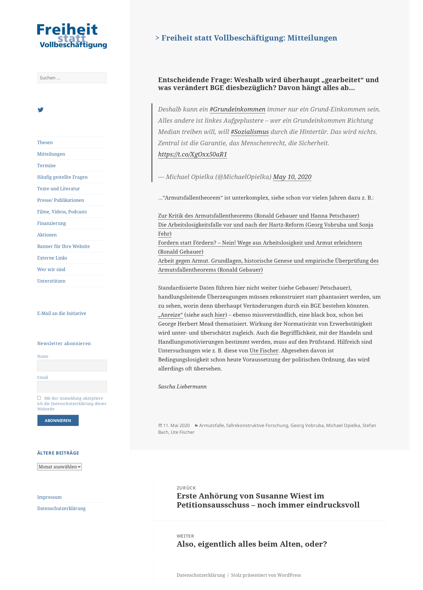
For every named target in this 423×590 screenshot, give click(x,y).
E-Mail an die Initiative (61, 313)
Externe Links (52, 258)
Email (42, 377)
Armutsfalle (211, 425)
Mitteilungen (51, 154)
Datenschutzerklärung (61, 508)
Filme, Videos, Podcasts (62, 212)
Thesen (45, 142)
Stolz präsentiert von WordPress (266, 575)
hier (220, 314)
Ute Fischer (264, 350)
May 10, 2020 (292, 176)
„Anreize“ (170, 314)
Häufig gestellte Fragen (62, 177)
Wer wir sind (51, 269)
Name (42, 356)
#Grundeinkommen (237, 109)
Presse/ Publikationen (60, 200)
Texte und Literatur (58, 189)
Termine (46, 165)
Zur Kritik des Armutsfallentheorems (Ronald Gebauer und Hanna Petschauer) (258, 215)
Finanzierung (51, 223)
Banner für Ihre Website (63, 246)
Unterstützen (51, 281)
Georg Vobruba (307, 425)
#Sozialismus (250, 131)
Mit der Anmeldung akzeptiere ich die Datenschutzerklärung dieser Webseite (72, 403)
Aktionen (47, 235)
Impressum (49, 497)
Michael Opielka (343, 425)
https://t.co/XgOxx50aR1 (192, 154)
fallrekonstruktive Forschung (257, 425)
